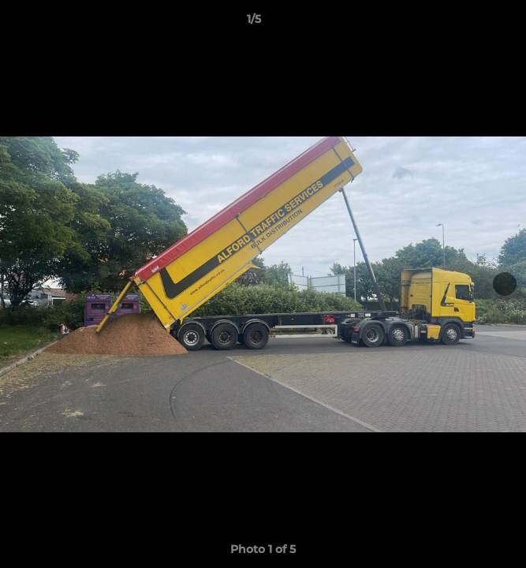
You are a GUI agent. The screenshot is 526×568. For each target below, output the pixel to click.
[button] (469, 23)
